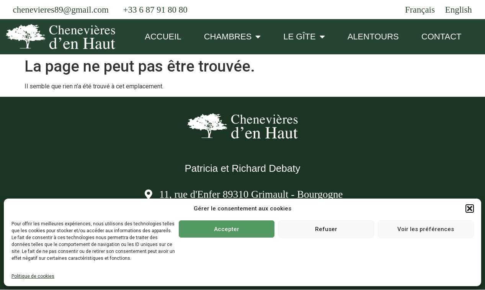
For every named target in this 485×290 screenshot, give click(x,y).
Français (420, 10)
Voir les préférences (425, 229)
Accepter (226, 229)
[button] (470, 208)
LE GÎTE (304, 37)
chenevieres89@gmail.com (61, 10)
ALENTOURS (373, 36)
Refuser (326, 229)
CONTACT (441, 36)
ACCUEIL (163, 36)
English (458, 10)
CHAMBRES (232, 37)
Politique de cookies (32, 276)
